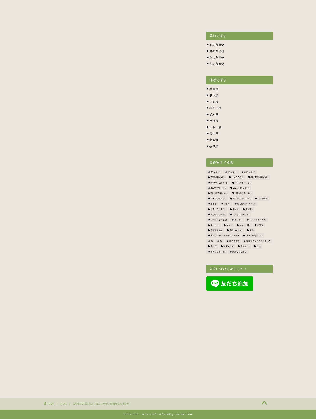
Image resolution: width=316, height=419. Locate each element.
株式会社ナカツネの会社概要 (192, 21)
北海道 (212, 139)
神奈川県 (213, 108)
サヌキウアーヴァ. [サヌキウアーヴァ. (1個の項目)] (240, 214)
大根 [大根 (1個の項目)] (251, 230)
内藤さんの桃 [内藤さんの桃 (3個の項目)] (217, 230)
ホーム (61, 21)
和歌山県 (213, 127)
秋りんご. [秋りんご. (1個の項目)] (245, 246)
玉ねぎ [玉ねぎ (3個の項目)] (214, 246)
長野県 (212, 120)
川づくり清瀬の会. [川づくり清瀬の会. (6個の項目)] (254, 236)
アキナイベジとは (88, 21)
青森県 (212, 133)
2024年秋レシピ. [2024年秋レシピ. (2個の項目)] (218, 188)
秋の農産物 (215, 57)
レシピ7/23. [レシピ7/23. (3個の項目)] (244, 225)
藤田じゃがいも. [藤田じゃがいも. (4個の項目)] (218, 252)
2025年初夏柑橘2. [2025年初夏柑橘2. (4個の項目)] (243, 193)
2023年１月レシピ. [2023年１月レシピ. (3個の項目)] (219, 183)
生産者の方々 (154, 21)
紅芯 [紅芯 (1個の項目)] (259, 246)
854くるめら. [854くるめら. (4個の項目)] (238, 177)
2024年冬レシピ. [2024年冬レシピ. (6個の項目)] (242, 183)
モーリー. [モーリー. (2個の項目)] (215, 225)
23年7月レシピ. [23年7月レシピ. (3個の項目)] (218, 177)
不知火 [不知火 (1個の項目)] (260, 225)
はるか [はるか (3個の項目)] (214, 204)
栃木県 (212, 114)
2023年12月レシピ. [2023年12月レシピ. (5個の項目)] (260, 177)
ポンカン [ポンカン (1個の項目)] (238, 220)
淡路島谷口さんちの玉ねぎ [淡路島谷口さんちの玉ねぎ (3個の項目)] (258, 241)
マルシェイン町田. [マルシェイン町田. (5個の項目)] (257, 220)
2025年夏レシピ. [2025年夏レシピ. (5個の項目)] (218, 198)
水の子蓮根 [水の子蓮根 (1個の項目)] (234, 241)
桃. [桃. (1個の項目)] (221, 241)
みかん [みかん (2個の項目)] (235, 209)
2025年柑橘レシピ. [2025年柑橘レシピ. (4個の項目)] (241, 198)
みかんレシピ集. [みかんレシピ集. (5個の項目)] (218, 214)
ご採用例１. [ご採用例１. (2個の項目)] (262, 198)
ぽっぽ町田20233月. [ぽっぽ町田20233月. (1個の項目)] (246, 204)
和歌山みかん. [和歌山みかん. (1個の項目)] (236, 230)
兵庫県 (212, 89)
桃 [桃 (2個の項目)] (212, 241)
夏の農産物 (215, 51)
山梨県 (212, 101)
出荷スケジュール (122, 21)
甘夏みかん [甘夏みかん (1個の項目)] (229, 246)
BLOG (255, 21)
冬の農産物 (215, 63)
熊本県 (212, 95)
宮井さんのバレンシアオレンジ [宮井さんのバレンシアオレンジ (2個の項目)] (225, 236)
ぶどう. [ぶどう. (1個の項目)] (227, 204)
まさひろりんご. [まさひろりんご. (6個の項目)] (218, 209)
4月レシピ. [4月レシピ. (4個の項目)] (232, 172)
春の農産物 (215, 44)
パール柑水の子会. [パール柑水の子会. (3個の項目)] (219, 220)
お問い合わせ (231, 21)
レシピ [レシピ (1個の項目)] (229, 225)
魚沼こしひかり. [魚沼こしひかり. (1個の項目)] (239, 252)
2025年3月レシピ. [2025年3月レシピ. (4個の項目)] (241, 188)
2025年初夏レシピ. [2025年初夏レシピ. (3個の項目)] (219, 193)
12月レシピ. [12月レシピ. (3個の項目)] (249, 172)
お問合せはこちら (119, 348)
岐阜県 (212, 146)
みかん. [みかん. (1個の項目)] (248, 209)
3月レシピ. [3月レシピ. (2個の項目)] (215, 172)
